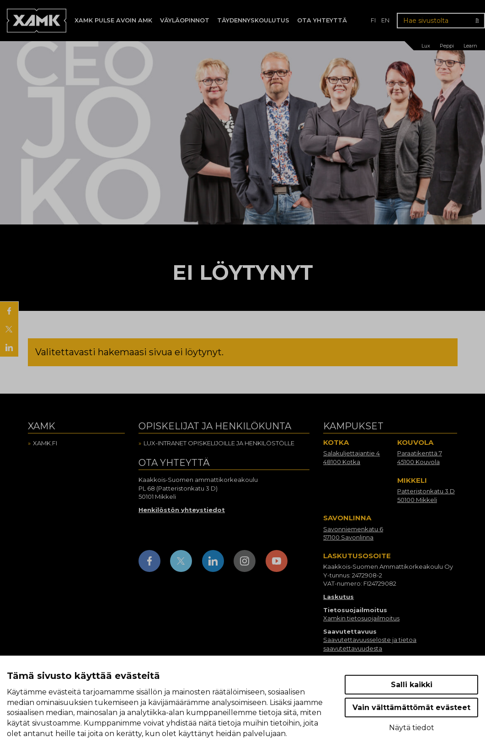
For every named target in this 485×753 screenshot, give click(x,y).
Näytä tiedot (411, 727)
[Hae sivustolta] (441, 20)
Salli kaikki (411, 684)
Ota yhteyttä (322, 20)
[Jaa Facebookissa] (9, 311)
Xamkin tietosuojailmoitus (361, 618)
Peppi (447, 46)
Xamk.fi (45, 443)
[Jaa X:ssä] (9, 329)
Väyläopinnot (184, 20)
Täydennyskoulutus (253, 20)
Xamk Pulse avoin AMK (113, 20)
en (385, 20)
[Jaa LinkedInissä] (9, 347)
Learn (470, 46)
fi (373, 20)
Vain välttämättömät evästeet (411, 707)
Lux (425, 46)
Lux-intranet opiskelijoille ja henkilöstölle (219, 443)
